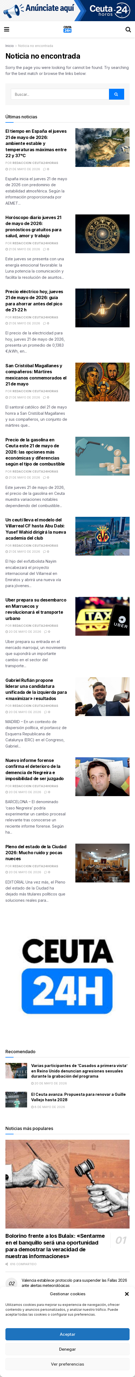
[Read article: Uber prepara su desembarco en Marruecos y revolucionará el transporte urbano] (102, 616)
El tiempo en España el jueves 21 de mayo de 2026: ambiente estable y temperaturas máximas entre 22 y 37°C (36, 143)
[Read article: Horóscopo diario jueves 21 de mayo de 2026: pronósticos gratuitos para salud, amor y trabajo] (102, 233)
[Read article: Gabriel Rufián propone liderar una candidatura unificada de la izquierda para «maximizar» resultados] (102, 696)
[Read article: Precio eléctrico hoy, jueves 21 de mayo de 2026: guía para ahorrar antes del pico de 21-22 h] (102, 308)
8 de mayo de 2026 (48, 1107)
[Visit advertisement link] (67, 10)
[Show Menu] (6, 29)
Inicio (9, 46)
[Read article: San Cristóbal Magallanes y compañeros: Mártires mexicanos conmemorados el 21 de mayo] (102, 382)
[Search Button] (128, 29)
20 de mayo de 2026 (23, 632)
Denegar (67, 1349)
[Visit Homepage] (67, 29)
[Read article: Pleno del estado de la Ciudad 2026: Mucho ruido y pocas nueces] (102, 863)
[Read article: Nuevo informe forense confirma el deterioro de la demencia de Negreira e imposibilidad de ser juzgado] (102, 776)
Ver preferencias (67, 1364)
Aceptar (67, 1334)
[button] (127, 1294)
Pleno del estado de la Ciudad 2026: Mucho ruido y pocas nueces (35, 853)
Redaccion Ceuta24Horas (35, 163)
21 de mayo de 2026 (22, 169)
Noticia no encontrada (35, 46)
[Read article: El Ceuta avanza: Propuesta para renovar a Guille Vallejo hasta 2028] (16, 1099)
